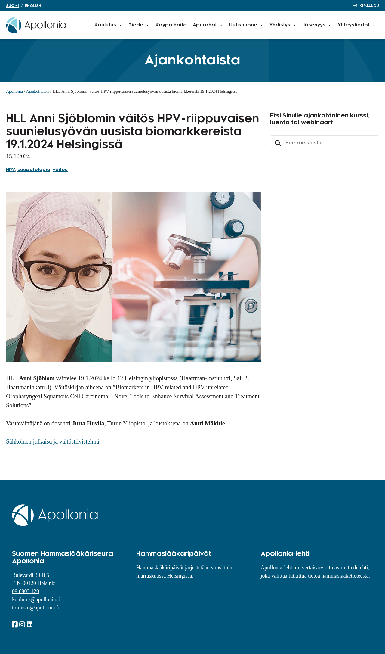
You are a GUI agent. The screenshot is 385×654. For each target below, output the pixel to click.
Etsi (277, 143)
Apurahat (208, 25)
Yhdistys (283, 25)
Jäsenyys (317, 25)
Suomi (12, 6)
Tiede (138, 25)
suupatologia (33, 170)
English (33, 6)
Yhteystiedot (357, 25)
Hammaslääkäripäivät (159, 568)
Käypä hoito (171, 25)
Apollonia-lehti (277, 568)
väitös (60, 170)
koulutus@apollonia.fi (36, 599)
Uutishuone (246, 25)
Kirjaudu (369, 6)
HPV (10, 170)
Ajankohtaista (37, 91)
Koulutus (108, 25)
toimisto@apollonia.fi (36, 608)
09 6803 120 (25, 591)
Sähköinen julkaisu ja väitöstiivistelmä (52, 441)
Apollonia (14, 91)
